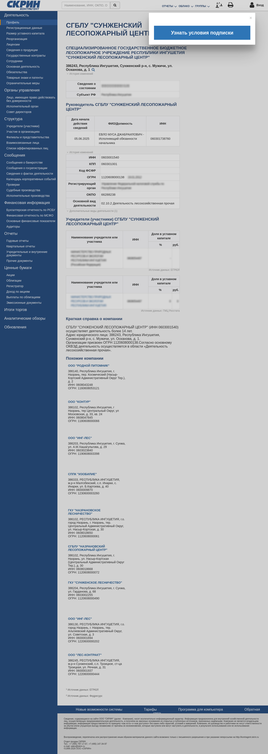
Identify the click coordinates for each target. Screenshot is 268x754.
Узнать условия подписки (202, 33)
